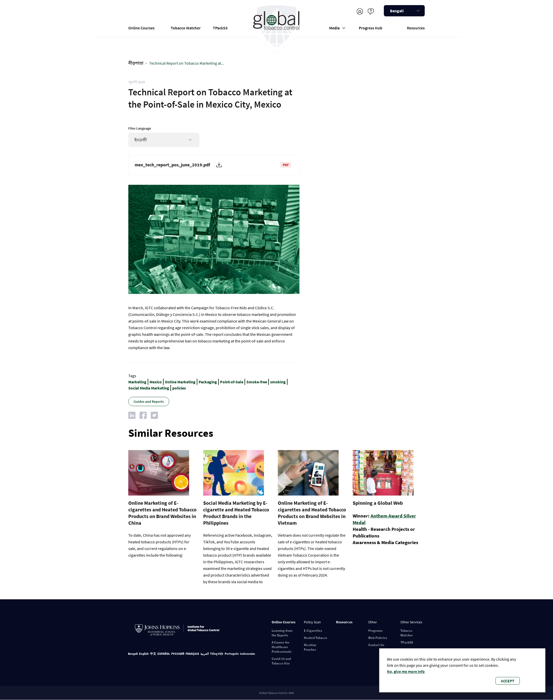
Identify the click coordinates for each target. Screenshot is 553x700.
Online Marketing (180, 381)
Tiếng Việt (216, 654)
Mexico (155, 381)
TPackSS (220, 27)
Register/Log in (359, 11)
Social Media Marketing (148, 388)
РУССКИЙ (177, 654)
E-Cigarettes (313, 630)
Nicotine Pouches (310, 647)
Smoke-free (256, 381)
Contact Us (376, 645)
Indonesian (247, 654)
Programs (375, 630)
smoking (278, 381)
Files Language (139, 128)
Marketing (137, 381)
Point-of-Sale (231, 381)
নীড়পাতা (135, 63)
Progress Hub (370, 27)
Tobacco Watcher (186, 27)
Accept (507, 680)
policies (179, 388)
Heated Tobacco (315, 638)
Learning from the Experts (282, 632)
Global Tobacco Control (276, 26)
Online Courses (141, 27)
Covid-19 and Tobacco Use (281, 661)
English (144, 654)
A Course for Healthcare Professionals (282, 647)
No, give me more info (406, 671)
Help (370, 11)
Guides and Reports (149, 401)
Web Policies (377, 638)
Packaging (208, 381)
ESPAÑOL (163, 654)
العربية (204, 654)
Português (232, 654)
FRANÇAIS (192, 654)
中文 (153, 654)
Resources (416, 27)
